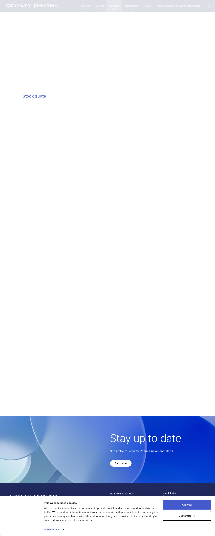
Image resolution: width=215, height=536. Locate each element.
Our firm (85, 7)
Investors (114, 7)
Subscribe (121, 463)
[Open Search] (209, 6)
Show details (52, 529)
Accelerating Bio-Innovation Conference (178, 5)
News (147, 5)
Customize (187, 515)
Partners (99, 7)
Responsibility (131, 7)
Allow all (187, 504)
